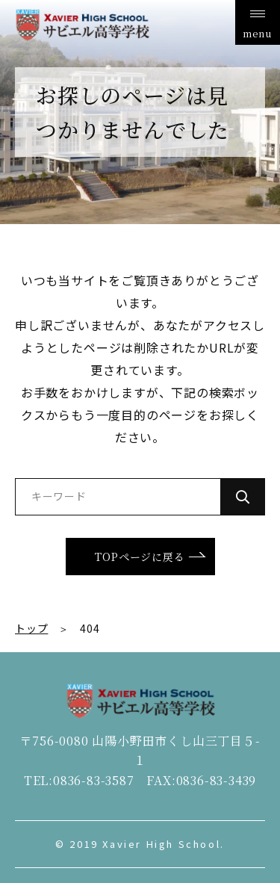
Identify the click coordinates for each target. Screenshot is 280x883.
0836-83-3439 (216, 780)
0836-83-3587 (93, 780)
